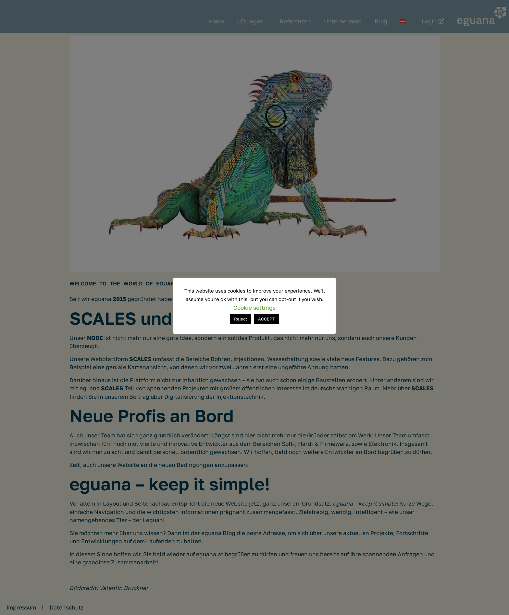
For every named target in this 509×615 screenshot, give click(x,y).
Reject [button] (240, 318)
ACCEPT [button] (266, 318)
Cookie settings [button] (254, 307)
